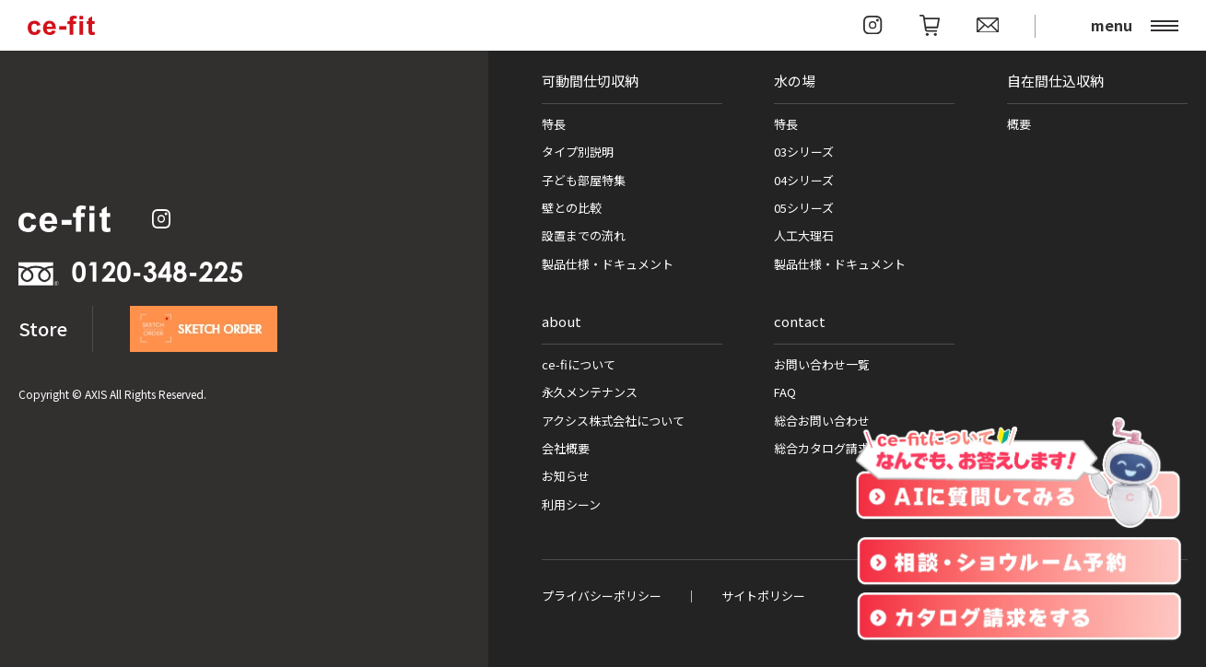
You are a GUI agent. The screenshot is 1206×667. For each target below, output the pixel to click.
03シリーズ (804, 151)
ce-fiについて (578, 364)
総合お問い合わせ (822, 420)
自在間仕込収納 (1055, 80)
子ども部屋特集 (584, 180)
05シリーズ (804, 207)
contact (799, 321)
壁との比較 (572, 207)
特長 (554, 124)
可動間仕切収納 (590, 80)
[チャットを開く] (1018, 473)
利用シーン (571, 504)
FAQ (785, 392)
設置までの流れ (584, 235)
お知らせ (566, 476)
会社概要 (566, 448)
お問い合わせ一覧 (822, 364)
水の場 (794, 80)
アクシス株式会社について (613, 420)
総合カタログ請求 (822, 448)
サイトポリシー (763, 595)
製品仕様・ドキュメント (607, 264)
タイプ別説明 (578, 151)
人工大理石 (804, 235)
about (561, 321)
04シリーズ (804, 180)
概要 (1019, 124)
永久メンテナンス (590, 392)
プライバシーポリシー (602, 595)
